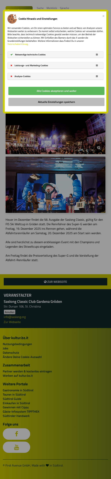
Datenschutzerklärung (17, 44)
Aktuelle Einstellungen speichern (56, 102)
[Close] (103, 15)
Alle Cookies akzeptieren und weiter (56, 91)
